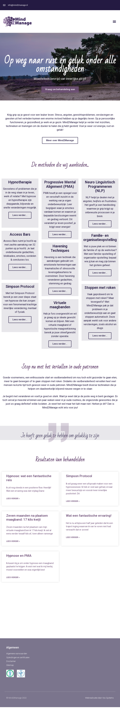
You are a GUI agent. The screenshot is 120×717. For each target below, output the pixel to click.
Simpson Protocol (79, 490)
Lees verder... (19, 214)
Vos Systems (108, 711)
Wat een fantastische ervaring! (88, 529)
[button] (114, 21)
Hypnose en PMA (18, 569)
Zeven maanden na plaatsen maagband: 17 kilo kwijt (27, 531)
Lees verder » (13, 512)
